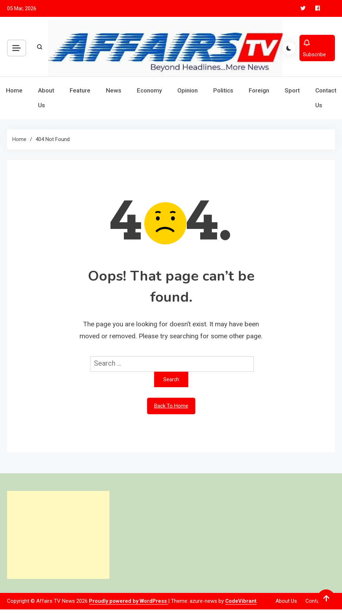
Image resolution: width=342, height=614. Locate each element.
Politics (223, 90)
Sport (292, 90)
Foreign (259, 90)
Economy (149, 90)
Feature (80, 90)
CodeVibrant (240, 601)
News (113, 90)
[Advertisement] (57, 535)
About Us (46, 98)
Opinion (187, 90)
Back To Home (171, 406)
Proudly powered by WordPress (128, 601)
